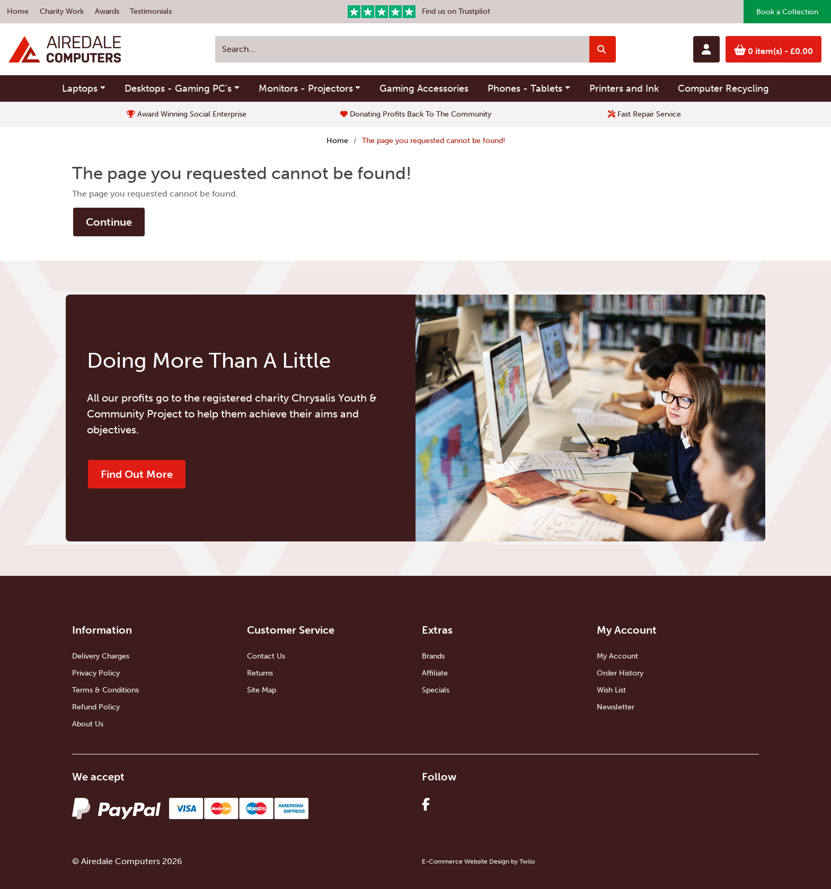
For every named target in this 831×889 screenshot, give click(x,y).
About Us (87, 723)
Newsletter (615, 707)
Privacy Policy (96, 673)
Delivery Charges (100, 656)
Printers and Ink (624, 88)
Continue (109, 222)
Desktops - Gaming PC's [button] (178, 88)
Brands (433, 656)
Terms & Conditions (105, 690)
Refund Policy (96, 707)
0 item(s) (774, 50)
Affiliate (435, 673)
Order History (620, 673)
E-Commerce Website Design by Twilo (478, 861)
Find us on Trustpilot (419, 11)
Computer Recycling (723, 88)
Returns (260, 673)
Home (18, 11)
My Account (617, 656)
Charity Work (62, 11)
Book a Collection (787, 11)
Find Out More (137, 474)
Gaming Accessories (423, 88)
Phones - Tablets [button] (525, 88)
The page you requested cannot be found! (433, 140)
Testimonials (151, 11)
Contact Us (266, 656)
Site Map (261, 690)
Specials (435, 690)
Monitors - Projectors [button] (306, 88)
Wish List (611, 690)
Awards (107, 11)
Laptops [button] (80, 88)
